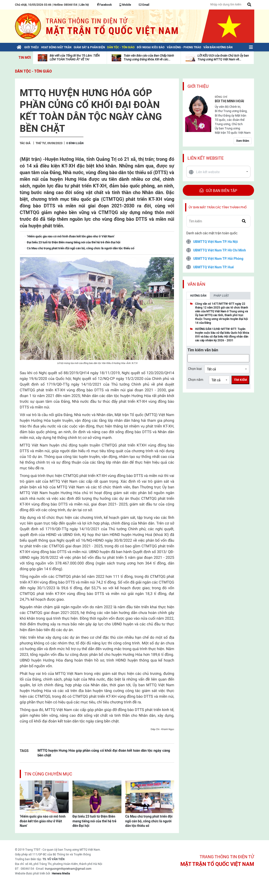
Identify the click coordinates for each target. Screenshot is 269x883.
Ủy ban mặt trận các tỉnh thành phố (218, 207)
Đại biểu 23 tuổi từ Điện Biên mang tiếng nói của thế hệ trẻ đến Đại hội (94, 821)
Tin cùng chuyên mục (48, 773)
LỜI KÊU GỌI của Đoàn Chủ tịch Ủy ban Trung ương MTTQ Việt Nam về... (223, 57)
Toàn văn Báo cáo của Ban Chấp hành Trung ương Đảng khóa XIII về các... (149, 57)
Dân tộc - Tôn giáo (33, 71)
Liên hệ (84, 4)
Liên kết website (205, 158)
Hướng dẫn (198, 295)
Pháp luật (221, 295)
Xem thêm (242, 140)
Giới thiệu (198, 86)
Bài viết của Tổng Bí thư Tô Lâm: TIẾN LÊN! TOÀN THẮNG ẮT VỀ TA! (75, 57)
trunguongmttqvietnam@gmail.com (68, 868)
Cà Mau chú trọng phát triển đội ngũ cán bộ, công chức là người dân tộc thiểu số (149, 821)
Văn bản (196, 284)
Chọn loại (195, 369)
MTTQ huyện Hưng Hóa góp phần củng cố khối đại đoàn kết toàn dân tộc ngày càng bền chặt (104, 752)
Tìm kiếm (240, 380)
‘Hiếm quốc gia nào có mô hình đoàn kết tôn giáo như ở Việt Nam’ (43, 821)
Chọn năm (195, 380)
